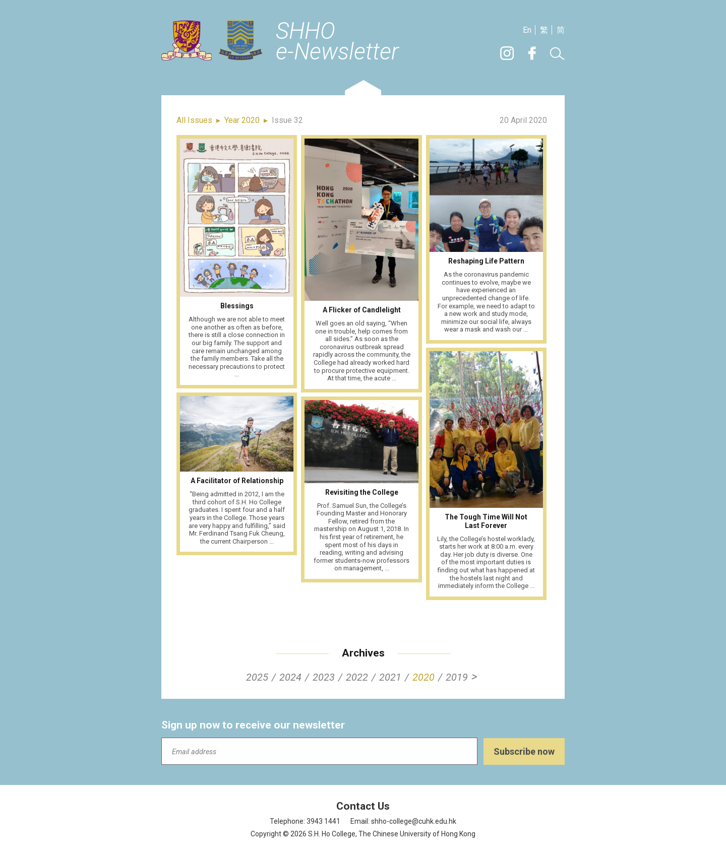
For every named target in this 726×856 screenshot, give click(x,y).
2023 (324, 677)
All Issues (194, 120)
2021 (390, 677)
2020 (423, 677)
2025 (257, 677)
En (527, 30)
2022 (357, 677)
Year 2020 (242, 120)
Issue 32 (287, 120)
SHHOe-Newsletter (337, 41)
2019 (457, 677)
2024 (290, 677)
